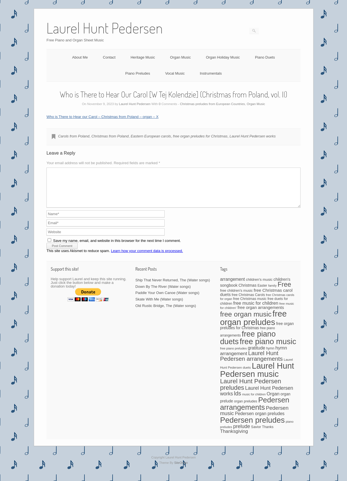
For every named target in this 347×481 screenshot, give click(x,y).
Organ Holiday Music (223, 57)
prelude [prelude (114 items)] (241, 433)
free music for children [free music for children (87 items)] (255, 309)
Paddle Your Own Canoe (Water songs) (167, 299)
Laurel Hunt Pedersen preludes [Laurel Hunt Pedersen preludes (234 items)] (250, 391)
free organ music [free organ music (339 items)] (246, 321)
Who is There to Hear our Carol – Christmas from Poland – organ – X (102, 117)
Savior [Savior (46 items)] (256, 434)
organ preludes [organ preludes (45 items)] (245, 408)
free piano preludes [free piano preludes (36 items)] (233, 355)
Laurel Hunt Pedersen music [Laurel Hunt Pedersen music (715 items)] (257, 376)
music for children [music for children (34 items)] (254, 401)
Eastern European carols (151, 136)
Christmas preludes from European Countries (212, 104)
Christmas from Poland (110, 136)
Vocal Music (175, 73)
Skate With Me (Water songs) (159, 306)
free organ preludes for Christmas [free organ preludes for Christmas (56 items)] (257, 332)
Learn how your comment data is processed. (147, 257)
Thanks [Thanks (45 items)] (267, 434)
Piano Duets (265, 57)
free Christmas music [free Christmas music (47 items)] (250, 306)
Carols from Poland (73, 136)
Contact (109, 57)
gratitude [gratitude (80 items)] (256, 354)
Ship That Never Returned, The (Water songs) (172, 287)
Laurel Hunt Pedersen (135, 104)
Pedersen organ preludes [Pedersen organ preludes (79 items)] (260, 420)
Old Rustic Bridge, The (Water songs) (165, 312)
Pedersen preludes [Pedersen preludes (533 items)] (252, 426)
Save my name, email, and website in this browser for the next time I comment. (117, 247)
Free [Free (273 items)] (284, 291)
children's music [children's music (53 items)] (259, 286)
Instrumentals (211, 73)
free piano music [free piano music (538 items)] (268, 348)
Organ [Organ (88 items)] (273, 400)
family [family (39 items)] (272, 292)
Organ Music (180, 57)
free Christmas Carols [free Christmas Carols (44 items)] (248, 302)
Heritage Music (143, 57)
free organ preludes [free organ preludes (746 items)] (253, 324)
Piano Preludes (137, 73)
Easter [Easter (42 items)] (262, 292)
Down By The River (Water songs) (163, 293)
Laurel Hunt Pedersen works (252, 136)
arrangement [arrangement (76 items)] (232, 286)
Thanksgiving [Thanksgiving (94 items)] (234, 438)
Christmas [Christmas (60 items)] (248, 292)
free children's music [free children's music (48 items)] (236, 297)
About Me (80, 57)
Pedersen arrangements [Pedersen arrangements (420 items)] (254, 410)
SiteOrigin (181, 469)
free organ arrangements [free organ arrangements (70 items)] (261, 314)
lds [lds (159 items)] (237, 400)
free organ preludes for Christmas (200, 136)
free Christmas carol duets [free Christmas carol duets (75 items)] (256, 299)
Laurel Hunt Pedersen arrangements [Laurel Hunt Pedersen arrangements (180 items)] (251, 363)
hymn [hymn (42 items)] (270, 355)
